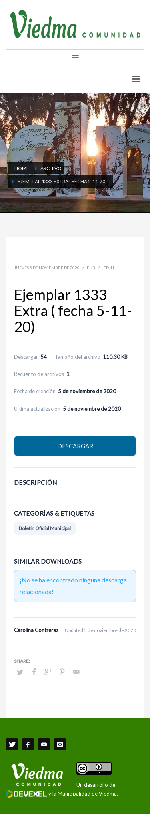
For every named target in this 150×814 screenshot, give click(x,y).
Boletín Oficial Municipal (45, 528)
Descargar (75, 446)
